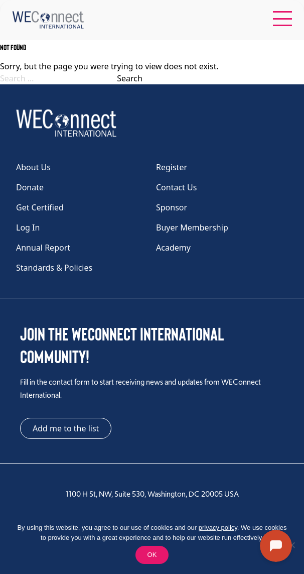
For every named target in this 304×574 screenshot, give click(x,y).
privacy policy (218, 527)
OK (152, 554)
